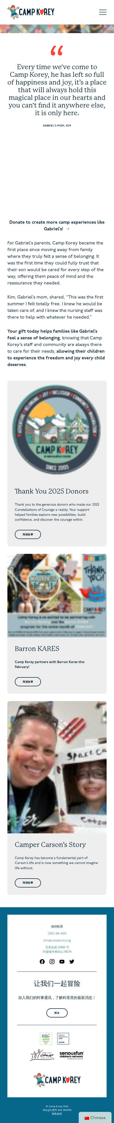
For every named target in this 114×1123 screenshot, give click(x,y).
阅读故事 (28, 534)
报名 (56, 1013)
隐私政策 (57, 1114)
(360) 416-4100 (57, 933)
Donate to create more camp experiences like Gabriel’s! (57, 226)
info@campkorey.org (57, 940)
